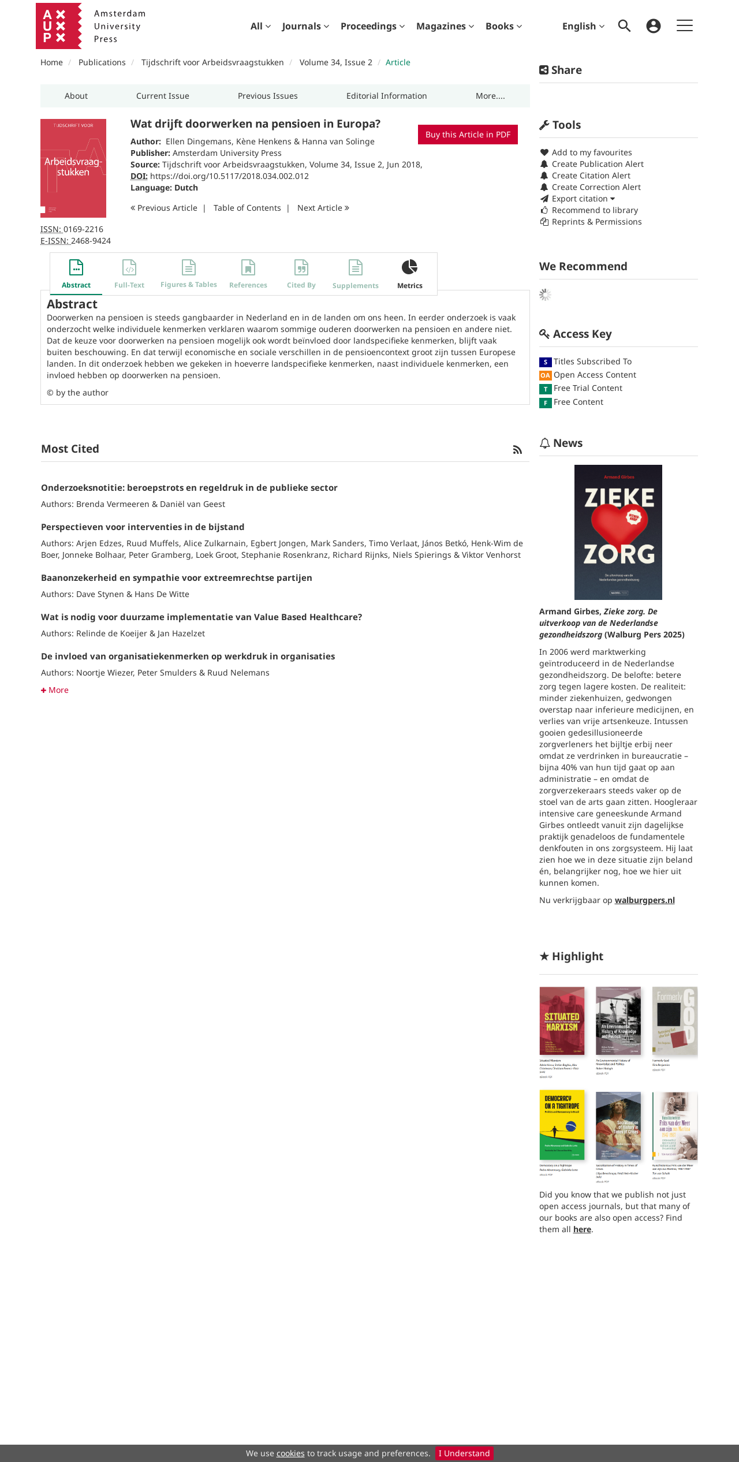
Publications (102, 62)
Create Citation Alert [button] (584, 175)
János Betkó (444, 543)
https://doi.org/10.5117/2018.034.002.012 (229, 175)
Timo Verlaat (393, 543)
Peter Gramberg (160, 554)
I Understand (464, 1453)
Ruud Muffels (152, 543)
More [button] (55, 689)
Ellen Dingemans (199, 141)
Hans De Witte (162, 593)
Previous (163, 207)
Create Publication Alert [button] (591, 163)
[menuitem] (261, 26)
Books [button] (504, 26)
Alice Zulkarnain (215, 543)
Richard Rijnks (360, 554)
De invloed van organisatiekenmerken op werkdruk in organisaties (188, 656)
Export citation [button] (577, 198)
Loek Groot (216, 554)
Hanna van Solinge (338, 141)
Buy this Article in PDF (468, 134)
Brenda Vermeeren (113, 503)
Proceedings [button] (373, 26)
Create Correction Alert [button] (590, 186)
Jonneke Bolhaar (93, 554)
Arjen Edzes (99, 543)
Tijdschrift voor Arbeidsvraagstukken (212, 62)
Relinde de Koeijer (111, 633)
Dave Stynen (100, 593)
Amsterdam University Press (227, 152)
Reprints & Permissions (590, 221)
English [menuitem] (583, 26)
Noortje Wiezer (104, 672)
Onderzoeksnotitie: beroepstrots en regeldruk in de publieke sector (189, 487)
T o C (247, 207)
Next (323, 207)
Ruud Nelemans (238, 672)
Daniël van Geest (192, 503)
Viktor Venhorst (491, 554)
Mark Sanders (337, 543)
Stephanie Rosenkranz (284, 554)
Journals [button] (305, 26)
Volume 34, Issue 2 (337, 62)
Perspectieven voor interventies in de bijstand (143, 526)
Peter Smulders (167, 672)
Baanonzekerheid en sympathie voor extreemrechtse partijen (176, 577)
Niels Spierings (422, 554)
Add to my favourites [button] (585, 152)
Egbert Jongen (278, 543)
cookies (291, 1453)
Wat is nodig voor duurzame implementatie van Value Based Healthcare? (201, 616)
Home (51, 62)
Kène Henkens (264, 141)
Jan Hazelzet (181, 633)
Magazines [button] (445, 26)
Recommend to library (588, 209)
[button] (76, 95)
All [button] (261, 26)
